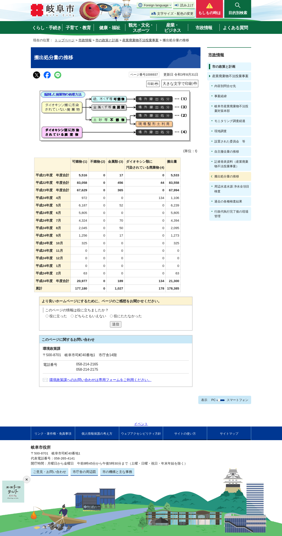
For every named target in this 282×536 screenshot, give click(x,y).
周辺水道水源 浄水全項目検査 (231, 189)
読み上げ (186, 5)
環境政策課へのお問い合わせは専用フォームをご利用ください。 (100, 380)
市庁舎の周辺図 (84, 472)
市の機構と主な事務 (117, 472)
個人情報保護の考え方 (97, 433)
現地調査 (220, 131)
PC (213, 400)
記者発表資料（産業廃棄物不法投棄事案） (231, 164)
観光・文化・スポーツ (141, 28)
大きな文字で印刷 (178, 83)
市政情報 (203, 27)
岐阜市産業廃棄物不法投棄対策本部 (231, 108)
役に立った (58, 316)
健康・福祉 (109, 27)
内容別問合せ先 (225, 86)
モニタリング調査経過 (229, 121)
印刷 (151, 84)
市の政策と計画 (107, 40)
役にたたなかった (128, 316)
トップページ (64, 40)
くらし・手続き (46, 27)
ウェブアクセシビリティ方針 (141, 433)
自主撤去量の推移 (226, 151)
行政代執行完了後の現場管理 (231, 214)
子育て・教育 (78, 27)
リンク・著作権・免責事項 (52, 433)
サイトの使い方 (185, 433)
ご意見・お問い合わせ (49, 472)
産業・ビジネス (172, 28)
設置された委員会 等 (229, 141)
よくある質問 (235, 27)
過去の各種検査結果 (228, 201)
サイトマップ (229, 433)
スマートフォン (237, 400)
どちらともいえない (90, 316)
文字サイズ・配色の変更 (175, 13)
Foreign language (156, 5)
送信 (115, 324)
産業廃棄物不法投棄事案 (140, 40)
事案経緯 (220, 96)
